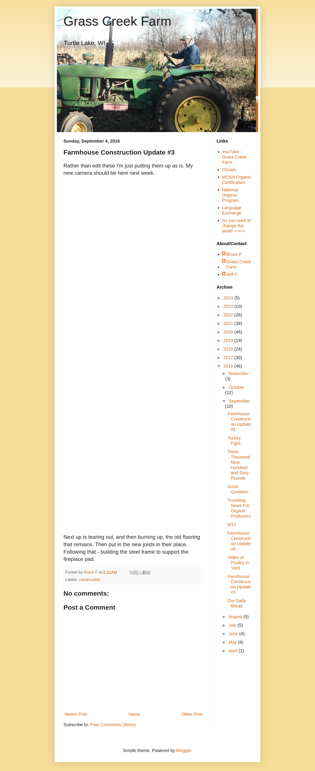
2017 (228, 357)
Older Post (192, 714)
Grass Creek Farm (117, 21)
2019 (228, 340)
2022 (228, 314)
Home (134, 714)
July (233, 625)
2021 (228, 323)
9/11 (232, 524)
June (234, 633)
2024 (228, 297)
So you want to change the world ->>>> (236, 225)
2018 (228, 349)
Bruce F (234, 254)
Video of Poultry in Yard (238, 562)
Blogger (183, 750)
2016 (228, 366)
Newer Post (76, 714)
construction (89, 579)
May (233, 642)
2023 (228, 306)
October (236, 387)
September (239, 401)
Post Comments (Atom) (113, 724)
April (234, 650)
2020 (228, 332)
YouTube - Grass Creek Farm (234, 157)
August (236, 616)
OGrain (229, 169)
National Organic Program (230, 195)
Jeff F (231, 274)
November (239, 373)
